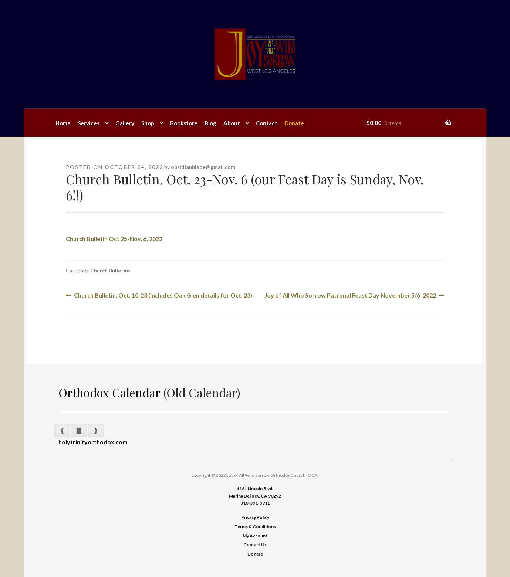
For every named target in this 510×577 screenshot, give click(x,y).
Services (88, 123)
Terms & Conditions (255, 526)
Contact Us (255, 544)
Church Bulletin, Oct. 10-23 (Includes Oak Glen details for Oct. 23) (163, 296)
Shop (147, 123)
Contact (266, 123)
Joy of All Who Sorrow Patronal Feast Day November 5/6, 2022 (350, 296)
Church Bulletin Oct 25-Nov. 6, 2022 (114, 238)
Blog (210, 123)
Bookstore (183, 123)
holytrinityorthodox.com (93, 441)
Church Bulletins (110, 270)
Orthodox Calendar (109, 392)
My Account (255, 536)
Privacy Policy (255, 517)
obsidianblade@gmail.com (203, 167)
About (231, 123)
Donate (294, 123)
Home (63, 123)
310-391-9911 (255, 503)
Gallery (124, 123)
